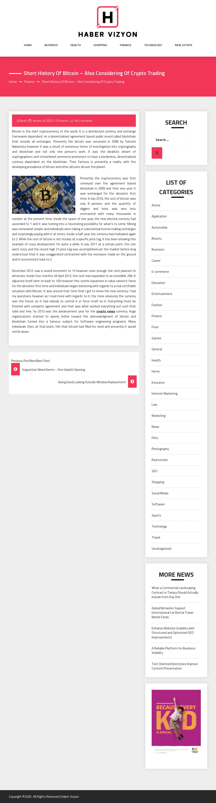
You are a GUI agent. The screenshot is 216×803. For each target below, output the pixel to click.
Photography (160, 448)
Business (51, 45)
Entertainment (162, 293)
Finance (125, 45)
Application (159, 216)
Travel (156, 537)
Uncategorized (161, 548)
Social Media (160, 493)
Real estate (183, 45)
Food (155, 326)
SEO (154, 471)
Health (75, 45)
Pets (155, 437)
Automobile (159, 227)
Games (156, 338)
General (157, 349)
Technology (153, 45)
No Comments (83, 121)
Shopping (100, 45)
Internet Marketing (164, 393)
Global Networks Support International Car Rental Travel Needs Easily (172, 613)
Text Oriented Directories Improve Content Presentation (175, 666)
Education (158, 282)
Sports (156, 515)
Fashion (157, 305)
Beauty (157, 238)
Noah (23, 121)
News (155, 426)
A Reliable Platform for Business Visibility (174, 650)
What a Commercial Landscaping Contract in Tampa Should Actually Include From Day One (175, 592)
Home (28, 45)
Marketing (158, 415)
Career (156, 260)
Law (154, 404)
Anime (156, 205)
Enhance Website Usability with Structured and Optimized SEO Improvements (173, 633)
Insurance (158, 382)
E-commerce (160, 271)
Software (158, 504)
